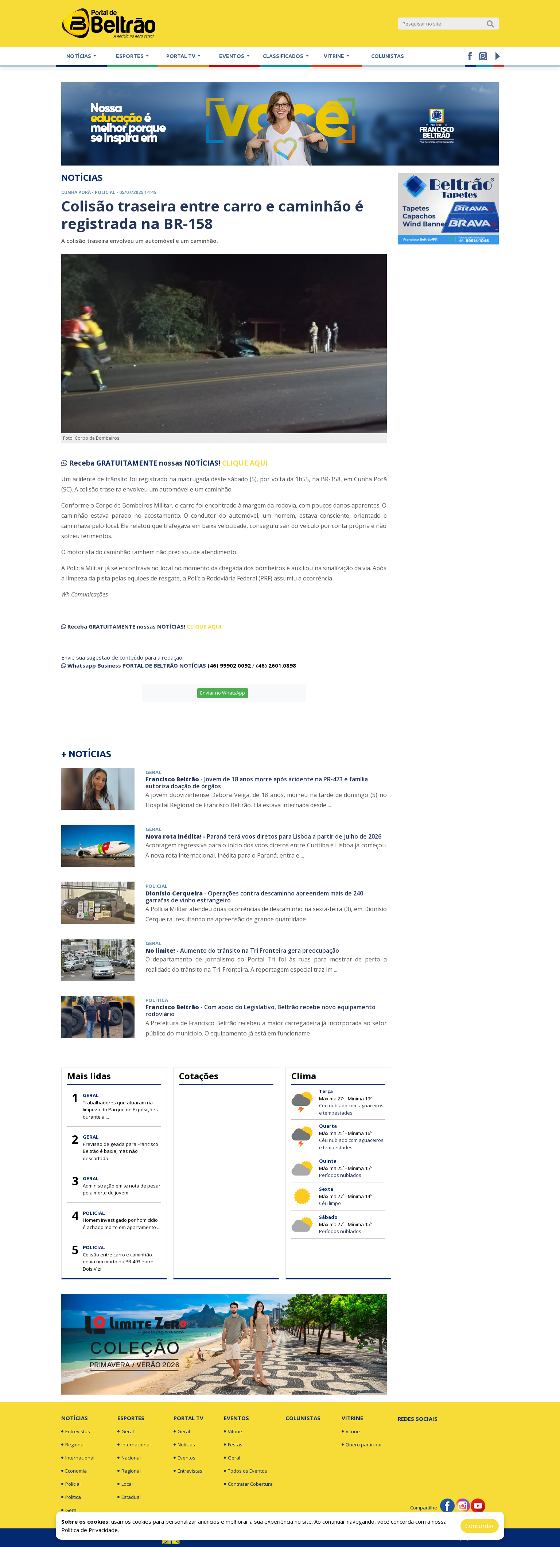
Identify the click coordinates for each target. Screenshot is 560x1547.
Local (125, 1483)
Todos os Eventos (245, 1470)
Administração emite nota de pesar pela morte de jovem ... (121, 1189)
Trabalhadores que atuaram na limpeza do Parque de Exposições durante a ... (120, 1109)
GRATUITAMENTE (127, 463)
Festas (233, 1444)
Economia (74, 1470)
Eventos (184, 1457)
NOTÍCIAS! (202, 463)
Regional (73, 1444)
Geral (69, 1510)
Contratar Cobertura (248, 1483)
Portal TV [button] (181, 56)
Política (71, 1497)
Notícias (74, 1418)
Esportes (130, 1418)
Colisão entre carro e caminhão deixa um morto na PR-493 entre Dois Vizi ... (118, 1261)
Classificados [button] (283, 56)
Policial (71, 1483)
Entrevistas (75, 1431)
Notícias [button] (79, 56)
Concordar (479, 1526)
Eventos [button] (232, 56)
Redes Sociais (418, 1418)
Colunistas (387, 56)
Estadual (129, 1497)
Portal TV (188, 1418)
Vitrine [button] (334, 56)
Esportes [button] (130, 56)
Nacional (129, 1457)
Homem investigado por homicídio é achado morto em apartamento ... (121, 1224)
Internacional (77, 1457)
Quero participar (362, 1444)
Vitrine (233, 1431)
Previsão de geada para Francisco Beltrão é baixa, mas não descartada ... (120, 1151)
